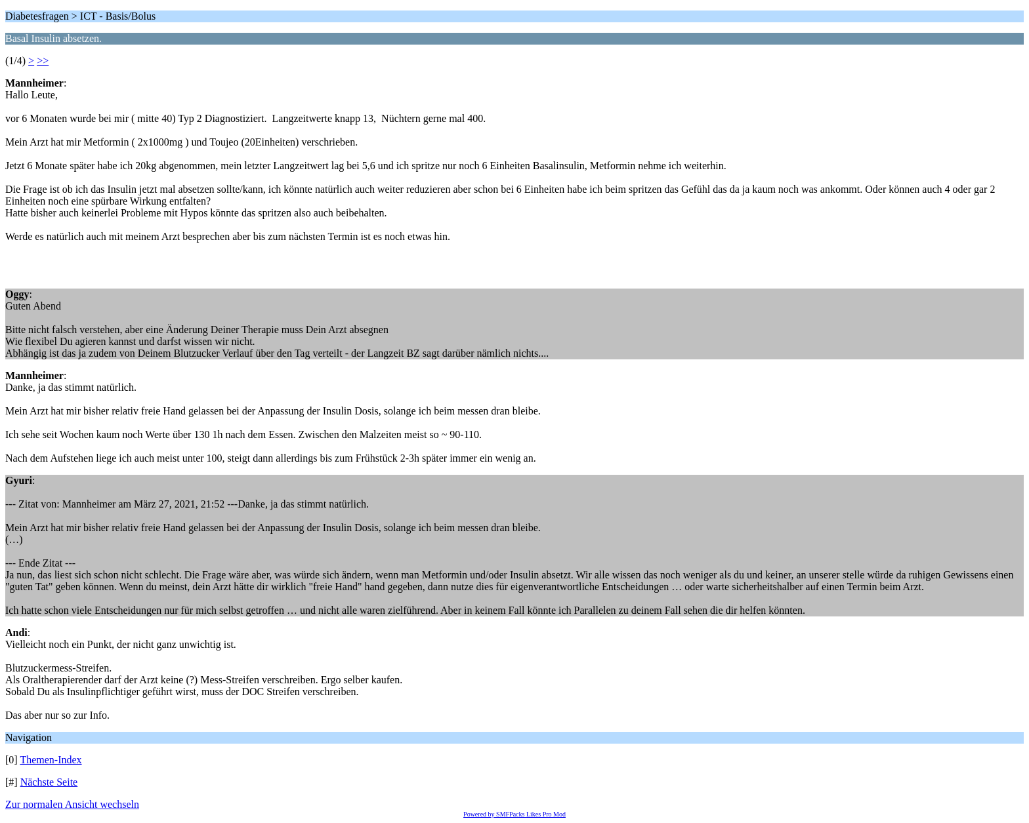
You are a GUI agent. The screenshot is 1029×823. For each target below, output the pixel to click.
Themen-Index (50, 759)
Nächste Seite (49, 782)
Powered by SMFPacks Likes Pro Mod (514, 814)
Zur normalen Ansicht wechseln (72, 804)
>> (43, 60)
